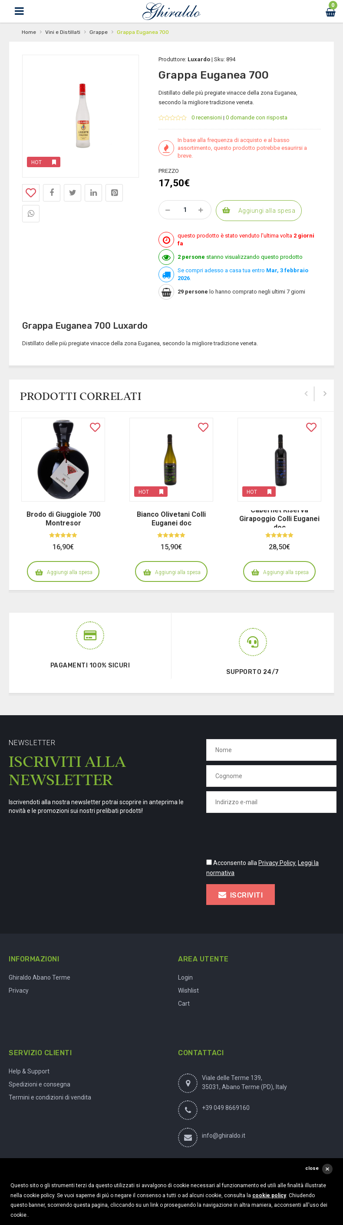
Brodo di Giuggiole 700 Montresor (63, 518)
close (312, 1168)
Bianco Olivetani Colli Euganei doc (171, 518)
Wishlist (188, 990)
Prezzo (168, 171)
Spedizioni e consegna (39, 1084)
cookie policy (269, 1195)
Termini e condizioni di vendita (50, 1097)
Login (185, 977)
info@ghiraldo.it (223, 1135)
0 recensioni (206, 117)
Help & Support (29, 1071)
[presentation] (272, 834)
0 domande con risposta (256, 117)
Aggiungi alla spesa (267, 210)
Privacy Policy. (277, 862)
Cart (184, 1003)
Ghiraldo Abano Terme (39, 977)
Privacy (19, 990)
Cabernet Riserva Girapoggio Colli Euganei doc (279, 519)
